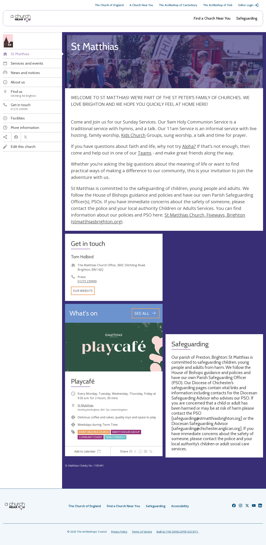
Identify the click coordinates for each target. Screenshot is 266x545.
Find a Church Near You (212, 18)
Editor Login (248, 5)
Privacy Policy (119, 531)
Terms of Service (142, 531)
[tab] (87, 451)
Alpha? (189, 146)
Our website (83, 291)
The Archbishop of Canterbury (178, 5)
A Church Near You (141, 5)
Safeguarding (246, 18)
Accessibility (180, 506)
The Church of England (109, 5)
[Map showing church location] (214, 282)
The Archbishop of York (217, 5)
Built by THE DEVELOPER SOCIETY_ (177, 531)
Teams (144, 153)
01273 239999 (87, 281)
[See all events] (146, 313)
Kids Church (133, 135)
